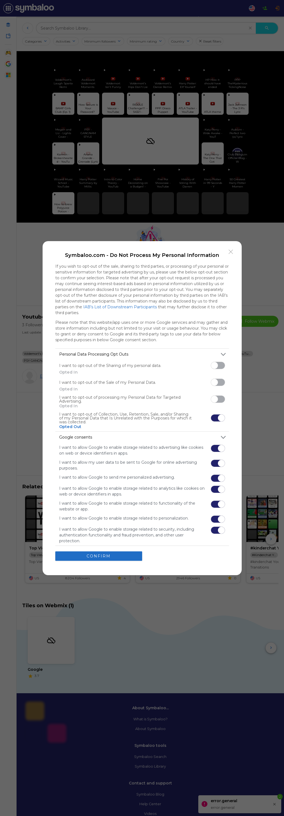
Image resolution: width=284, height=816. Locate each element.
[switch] (218, 365)
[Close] (231, 252)
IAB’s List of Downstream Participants (120, 306)
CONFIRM (99, 555)
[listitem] (142, 354)
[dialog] (142, 408)
